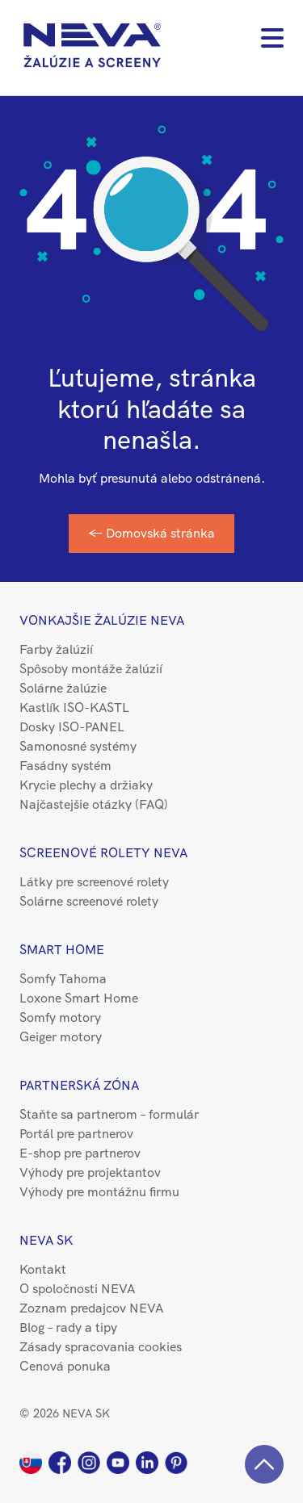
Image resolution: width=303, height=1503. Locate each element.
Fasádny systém (65, 765)
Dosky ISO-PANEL (71, 726)
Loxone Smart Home (78, 998)
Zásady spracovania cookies (100, 1346)
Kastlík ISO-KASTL (74, 707)
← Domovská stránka (151, 533)
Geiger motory (60, 1036)
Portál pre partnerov (76, 1133)
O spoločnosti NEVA (77, 1288)
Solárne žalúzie (63, 688)
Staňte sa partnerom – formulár (109, 1114)
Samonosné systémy (78, 746)
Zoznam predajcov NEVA (91, 1308)
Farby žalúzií (56, 649)
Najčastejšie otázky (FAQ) (93, 804)
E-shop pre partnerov (80, 1153)
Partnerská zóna (79, 1085)
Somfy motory (60, 1017)
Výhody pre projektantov (90, 1172)
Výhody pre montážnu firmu (99, 1191)
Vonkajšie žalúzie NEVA (101, 620)
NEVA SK (46, 1240)
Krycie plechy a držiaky (86, 785)
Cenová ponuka (65, 1366)
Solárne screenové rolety (88, 901)
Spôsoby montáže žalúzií (90, 668)
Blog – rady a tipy (68, 1327)
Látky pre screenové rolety (94, 881)
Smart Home (61, 949)
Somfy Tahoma (63, 978)
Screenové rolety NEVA (103, 852)
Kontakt (42, 1269)
